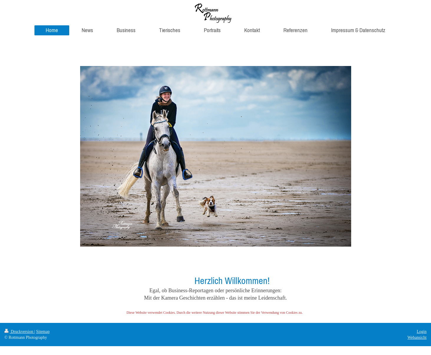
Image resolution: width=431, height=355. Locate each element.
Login (422, 331)
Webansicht (417, 337)
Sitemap (43, 331)
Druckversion (19, 331)
